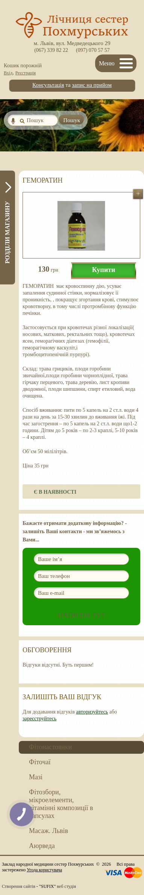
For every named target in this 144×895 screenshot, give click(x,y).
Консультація (48, 85)
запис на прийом (92, 85)
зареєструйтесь (39, 718)
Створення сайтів (18, 886)
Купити (103, 270)
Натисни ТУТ (81, 615)
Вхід (8, 73)
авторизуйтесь (92, 712)
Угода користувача (44, 869)
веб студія (66, 886)
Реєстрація (25, 73)
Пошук (71, 120)
